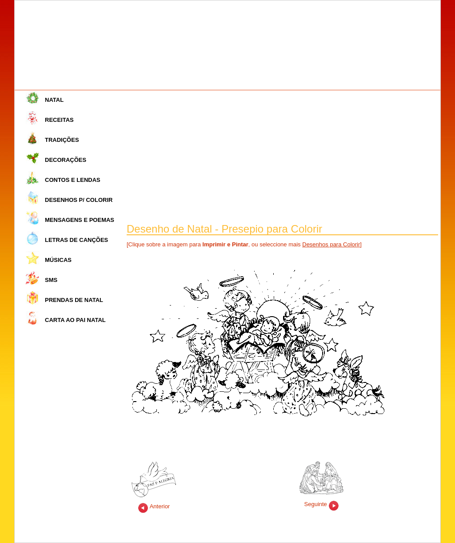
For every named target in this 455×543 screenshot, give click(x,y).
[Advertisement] (282, 157)
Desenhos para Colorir (331, 244)
